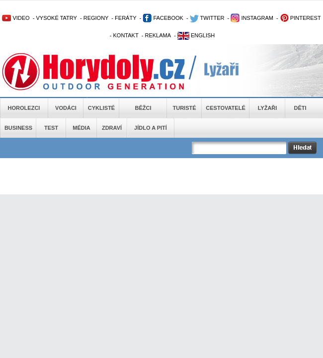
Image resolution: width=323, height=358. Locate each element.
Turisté (184, 108)
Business (18, 128)
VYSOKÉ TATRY (56, 18)
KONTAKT (126, 35)
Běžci (143, 108)
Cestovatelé (225, 108)
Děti (300, 108)
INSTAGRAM (252, 18)
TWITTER (207, 18)
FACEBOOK (163, 18)
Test (51, 128)
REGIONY (96, 18)
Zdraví (112, 128)
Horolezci (24, 108)
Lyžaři (267, 108)
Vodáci (66, 108)
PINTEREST (300, 18)
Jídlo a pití (150, 128)
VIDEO (15, 18)
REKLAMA (158, 35)
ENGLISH (196, 35)
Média (81, 128)
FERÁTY (125, 18)
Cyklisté (101, 108)
